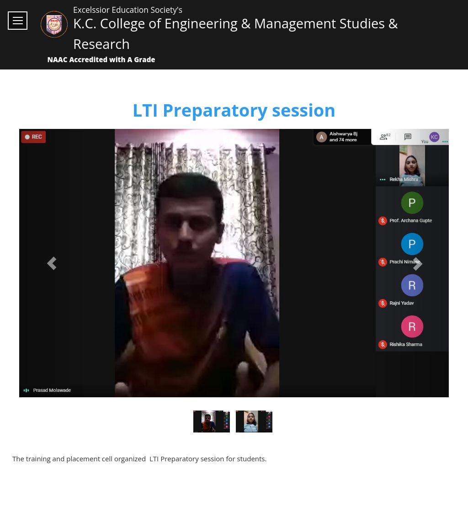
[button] (51, 263)
